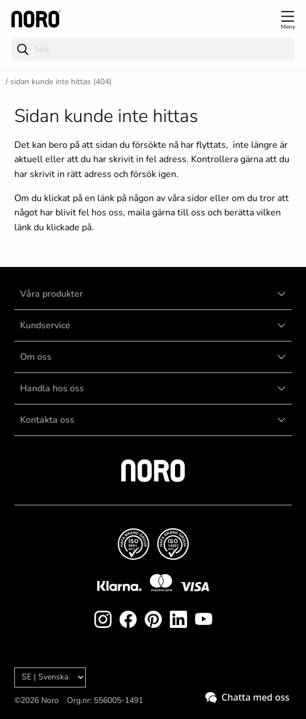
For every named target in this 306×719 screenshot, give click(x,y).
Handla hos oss (52, 388)
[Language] (50, 677)
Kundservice (45, 325)
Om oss (35, 357)
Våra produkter (51, 294)
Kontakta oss (47, 420)
